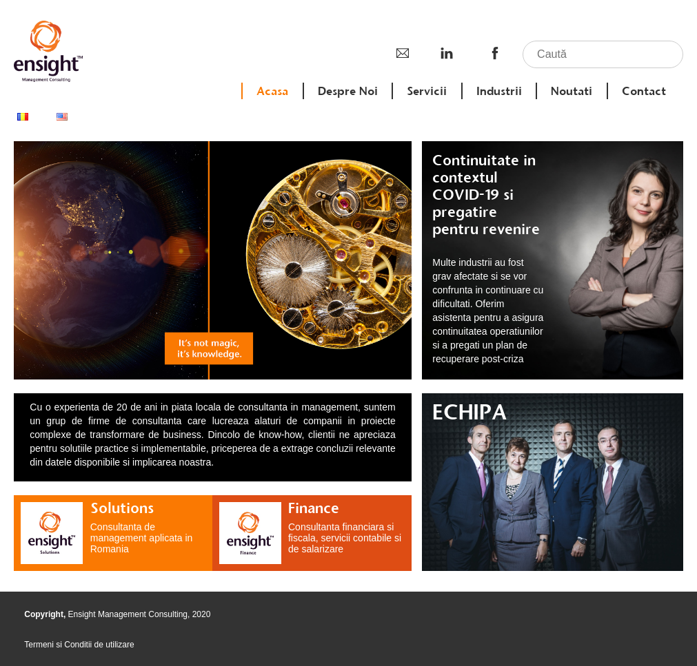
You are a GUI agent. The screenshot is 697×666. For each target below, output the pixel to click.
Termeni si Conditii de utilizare (79, 644)
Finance (313, 508)
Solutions (122, 508)
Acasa (272, 91)
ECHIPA (469, 412)
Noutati (571, 91)
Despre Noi (348, 91)
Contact (644, 91)
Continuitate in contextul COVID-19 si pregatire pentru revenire (486, 195)
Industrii (499, 91)
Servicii (427, 91)
